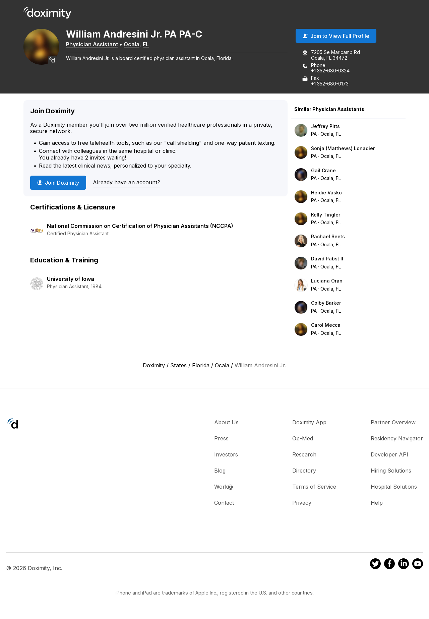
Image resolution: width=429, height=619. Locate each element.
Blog (220, 471)
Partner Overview (393, 423)
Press (221, 439)
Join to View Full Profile (336, 36)
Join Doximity (58, 183)
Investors (226, 455)
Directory (304, 471)
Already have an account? (126, 183)
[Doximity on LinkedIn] (403, 565)
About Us (226, 423)
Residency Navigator (397, 439)
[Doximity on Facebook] (389, 565)
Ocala (136, 44)
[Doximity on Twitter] (375, 565)
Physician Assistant (96, 44)
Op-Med (302, 439)
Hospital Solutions (394, 487)
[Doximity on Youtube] (417, 565)
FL (150, 44)
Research (304, 455)
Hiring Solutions (391, 471)
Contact (224, 503)
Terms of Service (314, 487)
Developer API (389, 455)
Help (377, 503)
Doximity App (309, 423)
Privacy (301, 503)
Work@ (223, 487)
